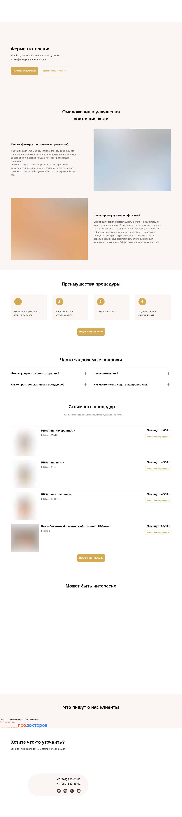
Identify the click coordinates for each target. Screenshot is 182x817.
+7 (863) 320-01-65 (69, 779)
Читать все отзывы (9, 727)
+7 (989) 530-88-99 (69, 783)
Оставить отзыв (7, 722)
